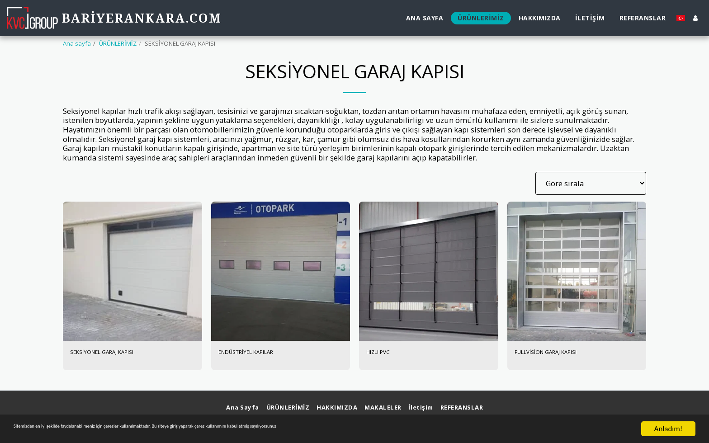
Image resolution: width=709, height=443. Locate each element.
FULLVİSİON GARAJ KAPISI (559, 353)
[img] (132, 271)
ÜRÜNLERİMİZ (118, 43)
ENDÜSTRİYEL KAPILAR (258, 353)
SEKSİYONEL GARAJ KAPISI (114, 353)
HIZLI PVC (383, 353)
